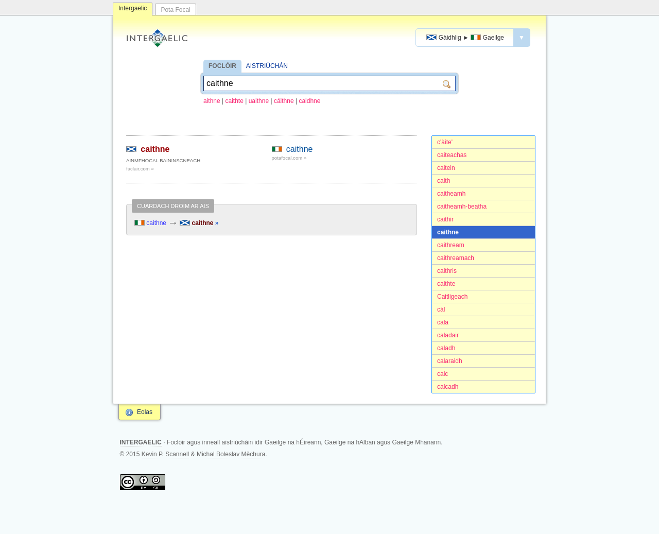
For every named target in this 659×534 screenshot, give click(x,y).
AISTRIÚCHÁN (267, 66)
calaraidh (449, 361)
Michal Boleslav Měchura (231, 454)
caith (443, 180)
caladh (446, 348)
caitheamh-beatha (462, 206)
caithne (448, 232)
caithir (445, 219)
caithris (447, 270)
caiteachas (451, 155)
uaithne (259, 101)
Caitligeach (452, 296)
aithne (211, 101)
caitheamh (451, 193)
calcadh (447, 386)
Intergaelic (132, 8)
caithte (235, 101)
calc (442, 373)
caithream (450, 245)
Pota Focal (175, 9)
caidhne (309, 101)
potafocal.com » (289, 158)
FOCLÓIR (222, 66)
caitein (446, 167)
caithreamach (455, 258)
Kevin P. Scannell (165, 454)
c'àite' (445, 142)
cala (442, 322)
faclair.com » (140, 168)
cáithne (284, 101)
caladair (448, 335)
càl (441, 309)
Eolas (144, 412)
